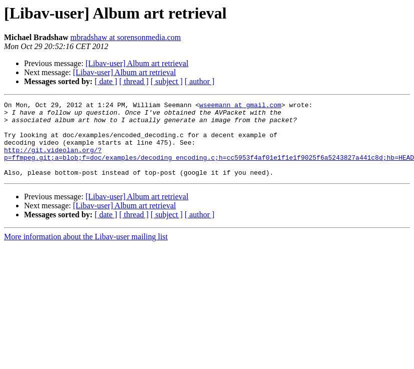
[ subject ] (167, 81)
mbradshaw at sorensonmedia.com (125, 37)
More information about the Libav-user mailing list (86, 251)
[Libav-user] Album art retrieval (137, 63)
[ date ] (106, 81)
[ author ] (200, 81)
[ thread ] (134, 81)
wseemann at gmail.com (240, 106)
